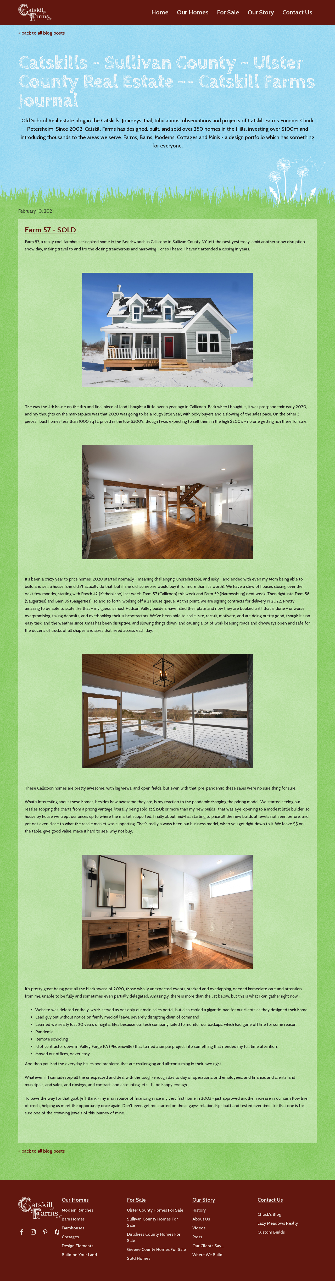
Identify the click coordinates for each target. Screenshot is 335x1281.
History (199, 1210)
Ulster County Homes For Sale (155, 1210)
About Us (201, 1219)
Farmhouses (73, 1227)
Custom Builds (271, 1232)
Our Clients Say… (208, 1245)
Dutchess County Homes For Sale (153, 1237)
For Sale (228, 12)
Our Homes (193, 12)
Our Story (261, 12)
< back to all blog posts (41, 33)
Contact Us (297, 12)
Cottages (70, 1236)
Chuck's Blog (269, 1214)
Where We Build (207, 1254)
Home (160, 12)
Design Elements (77, 1245)
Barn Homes (73, 1219)
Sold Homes (138, 1258)
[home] (35, 12)
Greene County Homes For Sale (156, 1249)
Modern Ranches (77, 1210)
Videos (198, 1227)
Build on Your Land (79, 1254)
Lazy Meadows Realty (278, 1223)
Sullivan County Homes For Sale (152, 1222)
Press (197, 1236)
